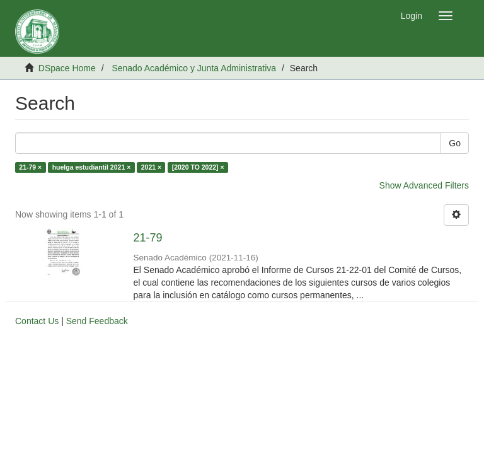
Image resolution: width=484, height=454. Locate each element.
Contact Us (37, 321)
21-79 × (30, 167)
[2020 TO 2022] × (198, 167)
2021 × (151, 167)
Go (455, 143)
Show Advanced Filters (424, 185)
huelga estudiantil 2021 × (91, 167)
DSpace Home (67, 68)
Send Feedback (97, 321)
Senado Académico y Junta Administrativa (194, 68)
